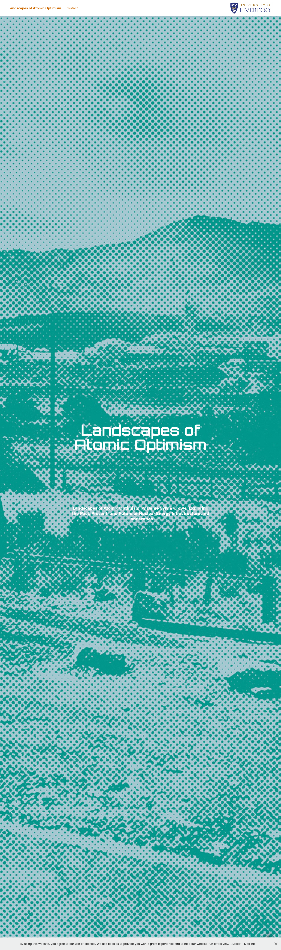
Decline (249, 943)
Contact (71, 8)
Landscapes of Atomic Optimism (34, 8)
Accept (236, 943)
